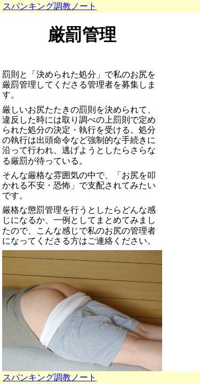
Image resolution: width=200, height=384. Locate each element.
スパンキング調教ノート (50, 6)
